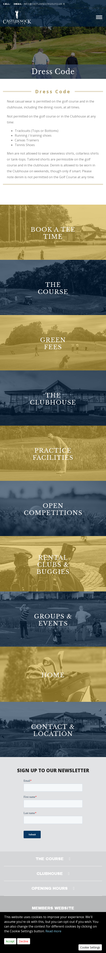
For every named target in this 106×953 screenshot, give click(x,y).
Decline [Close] (23, 941)
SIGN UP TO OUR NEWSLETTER (53, 770)
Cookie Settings (90, 947)
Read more (53, 931)
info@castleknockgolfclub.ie (39, 3)
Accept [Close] (10, 941)
